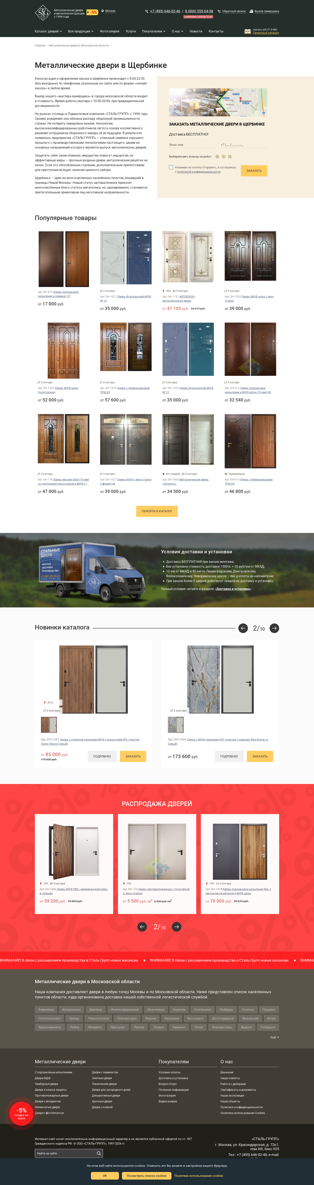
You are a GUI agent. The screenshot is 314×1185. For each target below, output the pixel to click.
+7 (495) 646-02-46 (165, 11)
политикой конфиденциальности (198, 171)
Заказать (254, 171)
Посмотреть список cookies (147, 1176)
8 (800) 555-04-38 (199, 11)
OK (105, 1176)
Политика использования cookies (198, 1176)
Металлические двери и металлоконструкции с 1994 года (69, 13)
